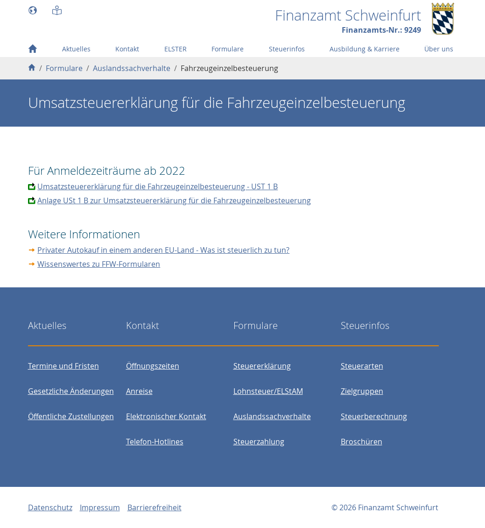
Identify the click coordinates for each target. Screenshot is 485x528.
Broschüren (361, 441)
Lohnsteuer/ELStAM (268, 391)
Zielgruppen (362, 391)
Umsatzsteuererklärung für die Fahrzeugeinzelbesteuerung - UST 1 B (157, 186)
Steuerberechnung (374, 416)
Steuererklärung (262, 366)
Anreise (139, 391)
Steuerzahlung (258, 441)
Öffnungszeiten (152, 366)
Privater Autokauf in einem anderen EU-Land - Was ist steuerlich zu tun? (163, 250)
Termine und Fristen (63, 366)
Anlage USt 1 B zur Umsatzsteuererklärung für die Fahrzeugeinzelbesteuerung (174, 200)
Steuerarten (362, 366)
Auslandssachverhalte (272, 416)
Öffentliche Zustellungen (71, 416)
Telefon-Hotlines (154, 441)
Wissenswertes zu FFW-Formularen (98, 264)
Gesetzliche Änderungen (71, 391)
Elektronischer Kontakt (166, 416)
